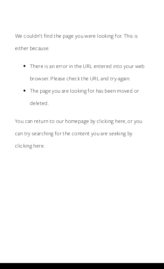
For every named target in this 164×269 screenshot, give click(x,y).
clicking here (111, 121)
